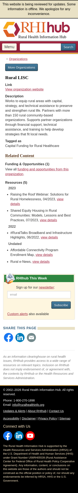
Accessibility (11, 418)
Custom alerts (17, 314)
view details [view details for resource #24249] (44, 255)
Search (68, 47)
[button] (8, 337)
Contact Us (56, 411)
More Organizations (21, 67)
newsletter (46, 287)
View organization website (24, 89)
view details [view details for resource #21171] (48, 220)
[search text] (40, 47)
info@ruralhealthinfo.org (28, 404)
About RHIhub (37, 411)
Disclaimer (29, 418)
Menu (9, 46)
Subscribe (61, 305)
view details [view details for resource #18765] (49, 237)
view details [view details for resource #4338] (41, 261)
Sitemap (64, 418)
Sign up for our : (35, 287)
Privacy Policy (47, 418)
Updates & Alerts (14, 411)
